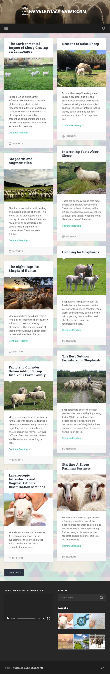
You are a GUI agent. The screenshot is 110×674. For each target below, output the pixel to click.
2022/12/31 (70, 136)
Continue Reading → (20, 132)
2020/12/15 (70, 556)
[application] (28, 607)
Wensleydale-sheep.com (27, 667)
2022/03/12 (70, 341)
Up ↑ (103, 667)
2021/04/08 (70, 449)
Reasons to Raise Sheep (80, 43)
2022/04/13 (17, 251)
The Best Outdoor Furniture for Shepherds (81, 358)
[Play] (8, 617)
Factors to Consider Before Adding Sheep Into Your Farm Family (27, 371)
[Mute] (44, 617)
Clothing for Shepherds (80, 252)
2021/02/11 (17, 460)
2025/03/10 (17, 143)
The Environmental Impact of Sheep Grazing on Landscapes (28, 47)
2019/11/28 (17, 558)
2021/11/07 (17, 351)
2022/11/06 (70, 236)
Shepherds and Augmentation (20, 161)
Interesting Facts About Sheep (81, 153)
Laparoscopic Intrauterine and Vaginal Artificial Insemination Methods (27, 481)
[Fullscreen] (48, 617)
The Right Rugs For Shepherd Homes (24, 268)
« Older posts (14, 572)
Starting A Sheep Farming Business (76, 466)
